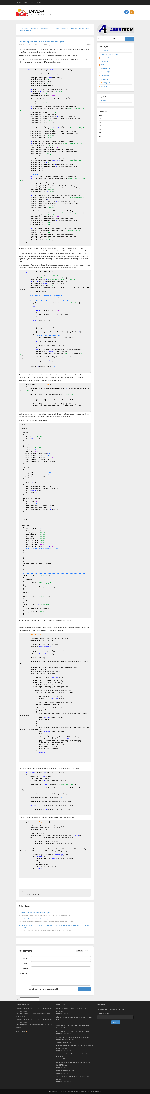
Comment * (24, 973)
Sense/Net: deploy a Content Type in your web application (71, 1010)
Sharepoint (49, 45)
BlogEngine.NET (81, 1091)
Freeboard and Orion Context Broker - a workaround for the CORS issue (74, 1064)
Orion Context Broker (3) (110, 54)
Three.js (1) (106, 83)
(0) (89, 45)
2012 (100, 122)
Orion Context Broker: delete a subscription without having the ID (72, 1055)
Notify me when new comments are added (44, 989)
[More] (23, 1016)
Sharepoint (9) (105, 72)
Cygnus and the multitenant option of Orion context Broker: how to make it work (72, 1038)
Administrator (39, 45)
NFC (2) (103, 65)
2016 (100, 136)
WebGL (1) (104, 79)
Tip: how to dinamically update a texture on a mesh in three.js (73, 1078)
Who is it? (40, 3)
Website (25, 968)
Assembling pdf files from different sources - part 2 (42, 41)
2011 (100, 119)
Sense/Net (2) (105, 68)
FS (100, 1091)
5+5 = (17, 999)
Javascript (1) (105, 58)
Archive (25, 3)
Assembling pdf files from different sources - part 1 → (73, 28)
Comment (79, 951)
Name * (25, 958)
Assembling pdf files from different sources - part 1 (35, 919)
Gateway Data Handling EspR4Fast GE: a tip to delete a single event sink (74, 1047)
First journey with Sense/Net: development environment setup (74, 1018)
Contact (32, 3)
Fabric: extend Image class (65, 1071)
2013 (100, 126)
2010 (100, 115)
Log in (133, 3)
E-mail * (25, 963)
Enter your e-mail (103, 1013)
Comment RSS (21, 1031)
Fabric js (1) (106, 61)
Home (19, 3)
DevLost (36, 11)
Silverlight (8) (105, 75)
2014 (100, 129)
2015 (100, 133)
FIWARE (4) (105, 50)
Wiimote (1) (104, 86)
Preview (87, 951)
